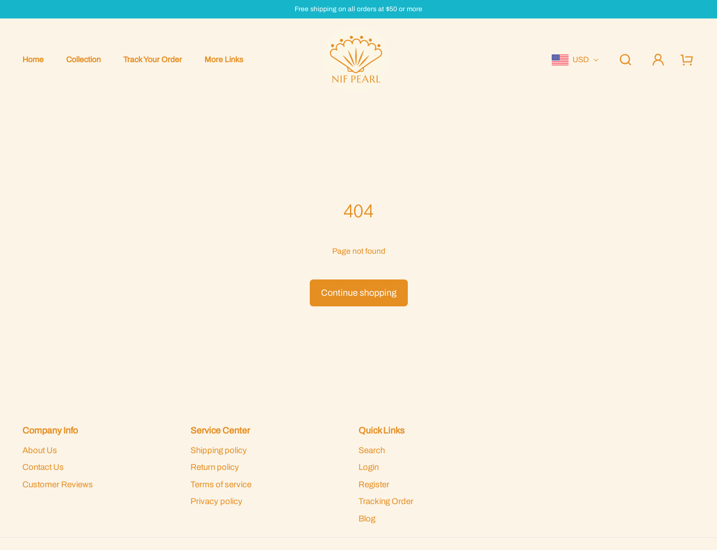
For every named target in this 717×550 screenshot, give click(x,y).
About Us (39, 450)
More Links (223, 59)
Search (371, 450)
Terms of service (221, 484)
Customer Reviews (57, 484)
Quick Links (381, 430)
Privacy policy (216, 501)
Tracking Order (385, 501)
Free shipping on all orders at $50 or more (358, 9)
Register (373, 484)
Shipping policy (218, 450)
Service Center (220, 430)
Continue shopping (359, 292)
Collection (83, 59)
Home (33, 59)
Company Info (50, 430)
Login (368, 467)
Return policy (214, 467)
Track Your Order (152, 59)
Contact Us (43, 467)
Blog (366, 518)
